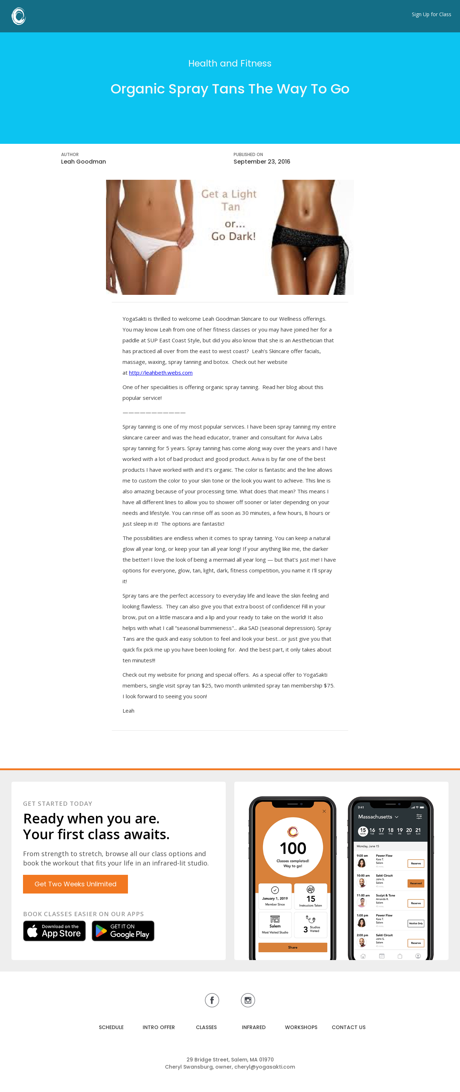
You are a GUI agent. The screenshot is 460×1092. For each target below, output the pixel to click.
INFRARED (254, 1027)
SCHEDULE (111, 1027)
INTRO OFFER (159, 1027)
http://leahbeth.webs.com (161, 372)
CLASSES (206, 1027)
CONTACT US (348, 1027)
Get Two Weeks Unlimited (75, 883)
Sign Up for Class (431, 14)
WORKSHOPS (301, 1027)
